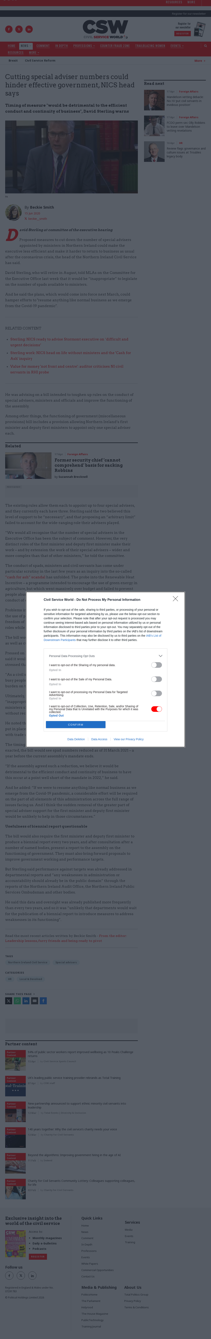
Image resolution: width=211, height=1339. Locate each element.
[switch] (156, 665)
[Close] (177, 600)
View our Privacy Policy (129, 739)
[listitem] (105, 656)
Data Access (99, 739)
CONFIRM (75, 724)
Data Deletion (76, 739)
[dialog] (105, 669)
